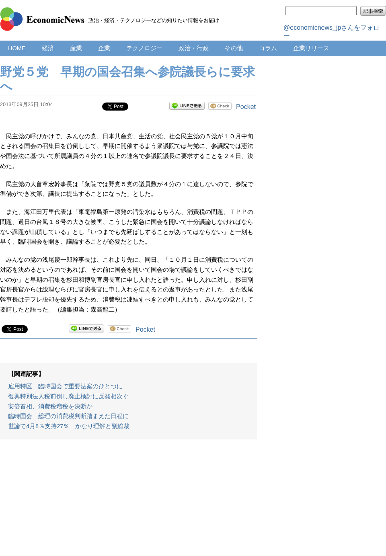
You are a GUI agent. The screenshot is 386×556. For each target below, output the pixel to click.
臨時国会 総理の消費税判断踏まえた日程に (68, 416)
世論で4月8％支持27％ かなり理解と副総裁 (68, 426)
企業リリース (311, 48)
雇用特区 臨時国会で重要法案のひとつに (65, 386)
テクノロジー (144, 48)
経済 (48, 48)
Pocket (246, 106)
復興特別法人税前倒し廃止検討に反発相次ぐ (68, 396)
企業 (104, 48)
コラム (268, 48)
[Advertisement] (128, 501)
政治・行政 (194, 48)
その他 (234, 48)
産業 (76, 48)
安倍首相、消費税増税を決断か (50, 406)
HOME (17, 48)
